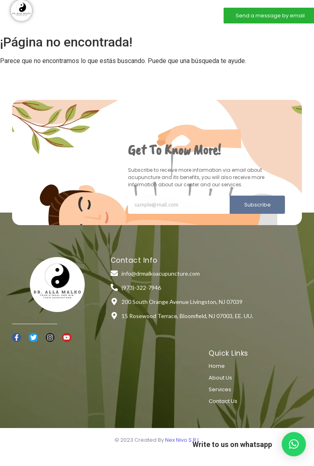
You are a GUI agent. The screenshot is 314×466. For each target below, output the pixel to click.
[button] (294, 444)
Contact (180, 15)
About (118, 15)
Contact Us (223, 401)
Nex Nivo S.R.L (182, 440)
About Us (220, 378)
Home (91, 15)
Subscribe (257, 205)
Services (147, 15)
